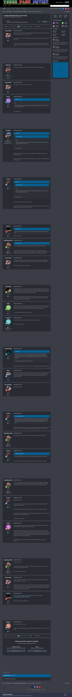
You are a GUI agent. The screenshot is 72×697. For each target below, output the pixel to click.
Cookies (43, 689)
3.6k (8, 631)
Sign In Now (37, 650)
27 (8, 26)
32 (18, 26)
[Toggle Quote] (15, 99)
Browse (5, 6)
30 (14, 26)
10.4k (8, 188)
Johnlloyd (66, 25)
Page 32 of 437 (38, 26)
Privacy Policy (33, 689)
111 (8, 74)
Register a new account (16, 650)
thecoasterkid (8, 30)
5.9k (8, 327)
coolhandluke (8, 286)
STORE (58, 8)
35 (24, 26)
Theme (28, 689)
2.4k (8, 532)
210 (8, 235)
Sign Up (67, 2)
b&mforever (8, 65)
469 (8, 106)
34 (22, 26)
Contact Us (39, 689)
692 (8, 251)
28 (10, 26)
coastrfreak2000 (8, 348)
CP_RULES (8, 130)
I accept (66, 694)
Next (31, 26)
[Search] (56, 6)
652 (8, 296)
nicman (65, 22)
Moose (8, 370)
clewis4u (8, 226)
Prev (6, 26)
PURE (8, 303)
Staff (13, 8)
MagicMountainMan (8, 241)
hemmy (8, 96)
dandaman (8, 622)
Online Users (18, 8)
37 (28, 26)
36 (26, 26)
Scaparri (8, 523)
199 (8, 394)
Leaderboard (24, 8)
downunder (8, 317)
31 (16, 26)
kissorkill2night (8, 384)
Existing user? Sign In (60, 2)
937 (8, 40)
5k (8, 380)
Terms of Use (5, 695)
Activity (9, 5)
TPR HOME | (51, 8)
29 (12, 26)
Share (39, 21)
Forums (4, 8)
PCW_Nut (57, 25)
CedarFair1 (57, 22)
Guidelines (9, 8)
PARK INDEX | (55, 8)
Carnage (8, 179)
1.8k (8, 140)
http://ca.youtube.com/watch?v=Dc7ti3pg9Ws (21, 596)
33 (20, 26)
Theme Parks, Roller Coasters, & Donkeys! (20, 22)
